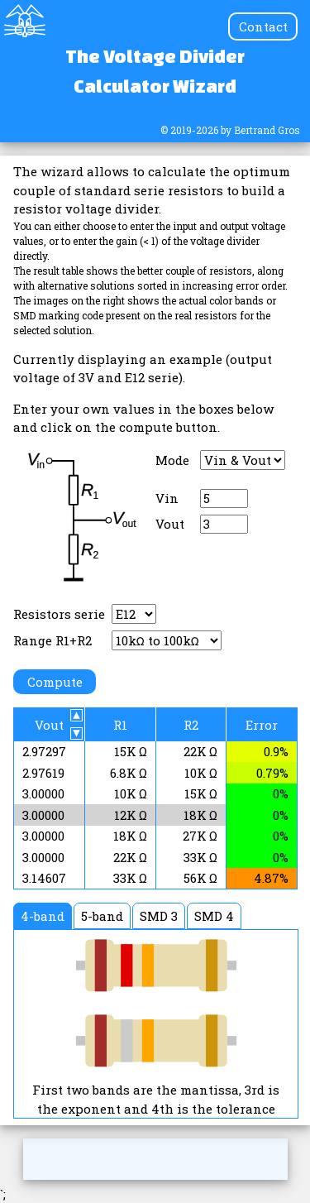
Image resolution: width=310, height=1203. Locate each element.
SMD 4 (214, 916)
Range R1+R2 (52, 640)
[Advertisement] (155, 1159)
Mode (172, 460)
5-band (102, 916)
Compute (55, 681)
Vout (169, 523)
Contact (263, 26)
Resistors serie (59, 614)
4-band (42, 916)
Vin (167, 498)
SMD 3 (159, 916)
